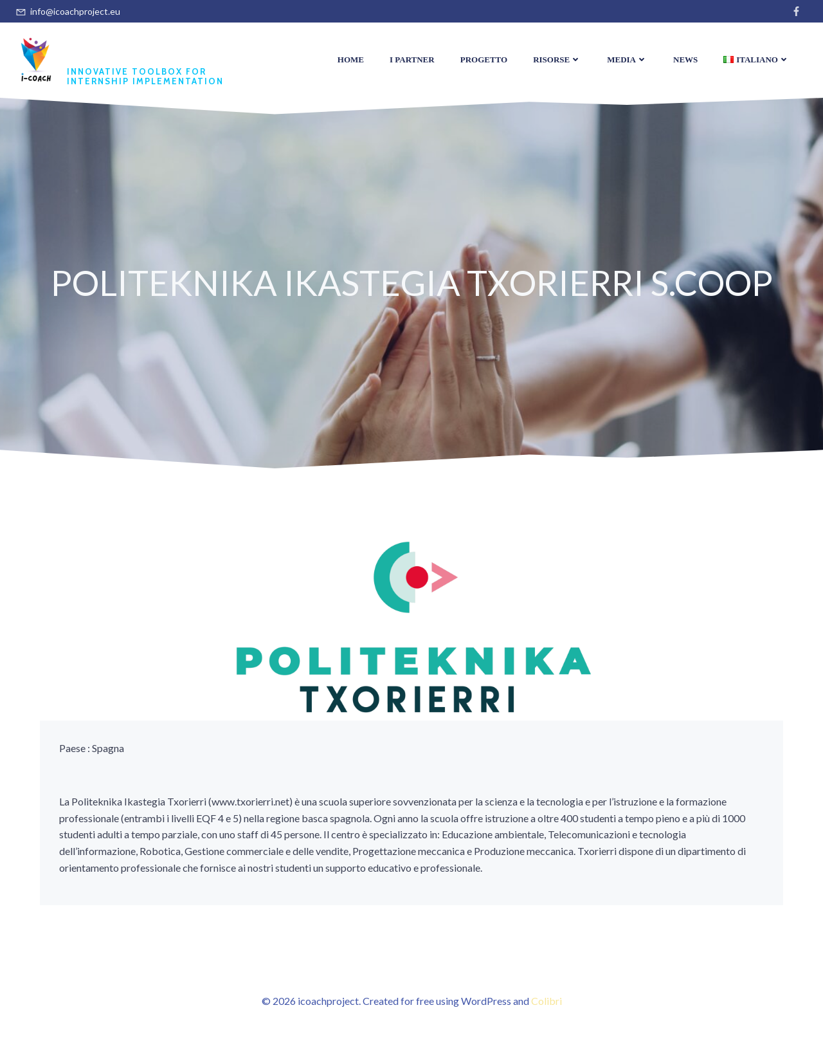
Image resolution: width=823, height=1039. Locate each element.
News (685, 59)
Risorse (557, 59)
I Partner (412, 59)
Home (351, 59)
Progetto (483, 59)
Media (627, 59)
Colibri (546, 1001)
